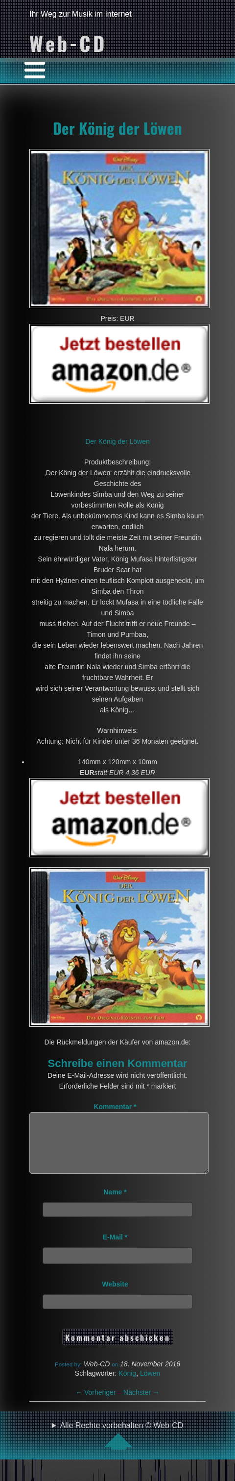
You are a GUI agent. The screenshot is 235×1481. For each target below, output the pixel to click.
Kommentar (115, 1107)
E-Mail (115, 1249)
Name (114, 1204)
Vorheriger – (99, 1404)
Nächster (141, 1404)
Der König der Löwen (117, 128)
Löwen (150, 1385)
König (127, 1385)
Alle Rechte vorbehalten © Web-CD (122, 1447)
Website (115, 1296)
